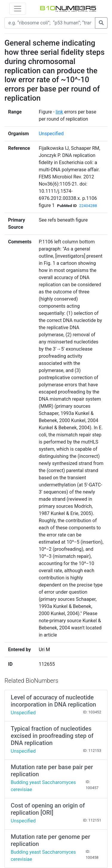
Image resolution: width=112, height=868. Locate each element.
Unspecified (51, 133)
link (59, 112)
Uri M (44, 649)
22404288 (88, 205)
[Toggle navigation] (17, 9)
